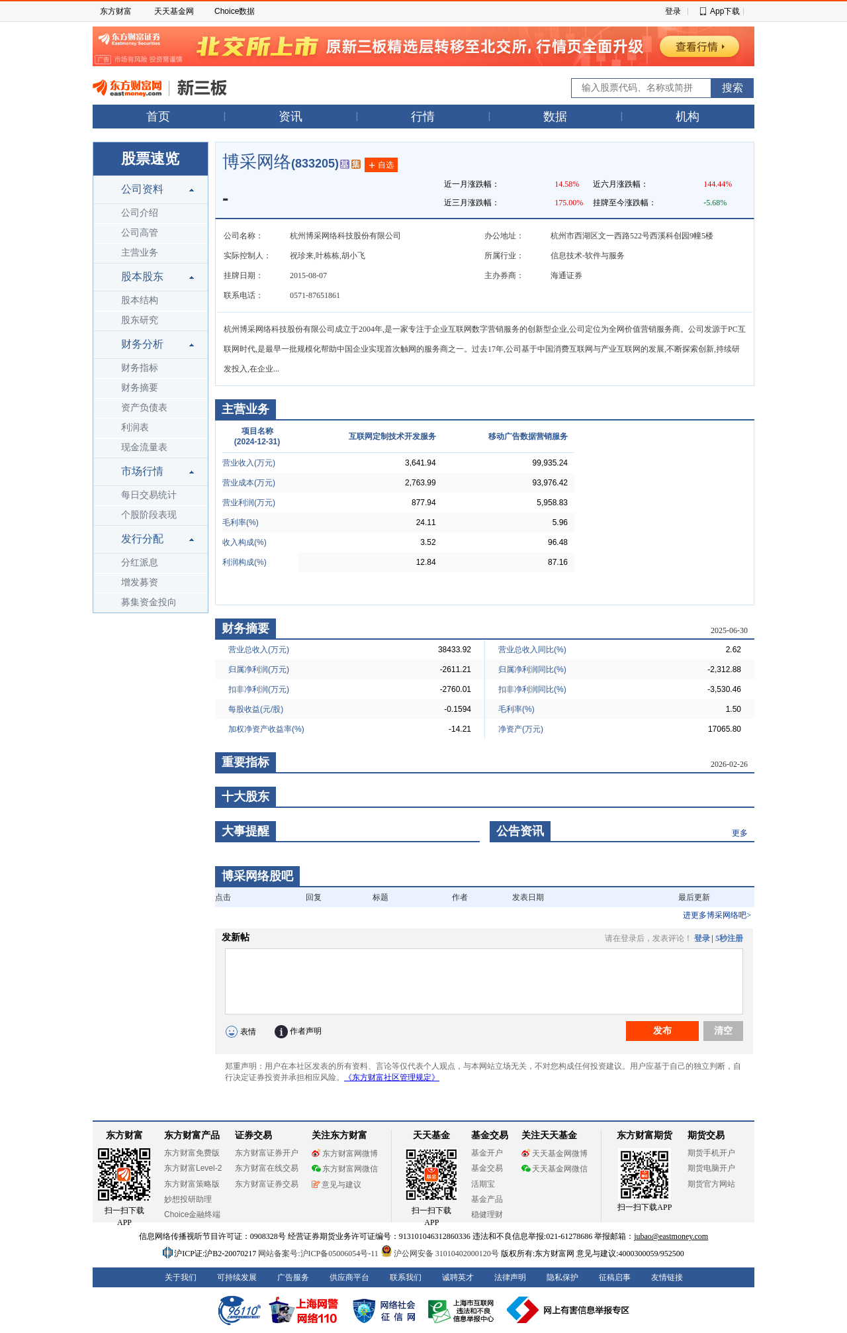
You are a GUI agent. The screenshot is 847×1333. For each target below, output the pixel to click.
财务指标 (139, 368)
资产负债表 (144, 408)
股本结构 (139, 300)
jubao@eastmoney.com (671, 1236)
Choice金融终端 (192, 1214)
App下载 (725, 11)
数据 (555, 116)
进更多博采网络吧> (717, 915)
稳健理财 (487, 1214)
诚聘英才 (458, 1277)
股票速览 (150, 158)
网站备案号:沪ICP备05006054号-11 (319, 1253)
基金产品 (487, 1199)
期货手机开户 (711, 1153)
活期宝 (483, 1184)
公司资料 (142, 189)
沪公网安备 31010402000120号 (439, 1253)
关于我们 (181, 1277)
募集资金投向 (149, 602)
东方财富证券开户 (266, 1153)
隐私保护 (562, 1277)
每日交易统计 (149, 495)
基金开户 (487, 1153)
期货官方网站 (711, 1184)
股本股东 (142, 276)
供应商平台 (349, 1277)
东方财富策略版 (192, 1184)
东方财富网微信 (345, 1168)
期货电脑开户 (711, 1168)
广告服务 (293, 1277)
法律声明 (510, 1277)
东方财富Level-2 (193, 1168)
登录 (673, 11)
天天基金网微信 (554, 1168)
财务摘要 (139, 388)
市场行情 (142, 471)
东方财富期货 (644, 1135)
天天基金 (431, 1135)
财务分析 (142, 344)
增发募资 (139, 582)
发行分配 (142, 538)
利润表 (135, 427)
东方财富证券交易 (266, 1184)
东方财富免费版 (192, 1153)
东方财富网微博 (345, 1153)
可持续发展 (237, 1277)
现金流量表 (144, 447)
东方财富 (116, 11)
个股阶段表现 (149, 515)
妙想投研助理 (188, 1199)
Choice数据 (234, 11)
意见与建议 (336, 1184)
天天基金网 (174, 11)
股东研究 (139, 320)
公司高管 (139, 233)
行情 (423, 116)
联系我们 (406, 1277)
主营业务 (139, 253)
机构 (687, 116)
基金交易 (487, 1168)
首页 (158, 116)
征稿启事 (615, 1277)
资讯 (290, 116)
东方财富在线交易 (266, 1168)
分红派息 (139, 563)
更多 (740, 833)
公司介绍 (139, 213)
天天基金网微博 (554, 1153)
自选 (381, 165)
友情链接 (667, 1277)
